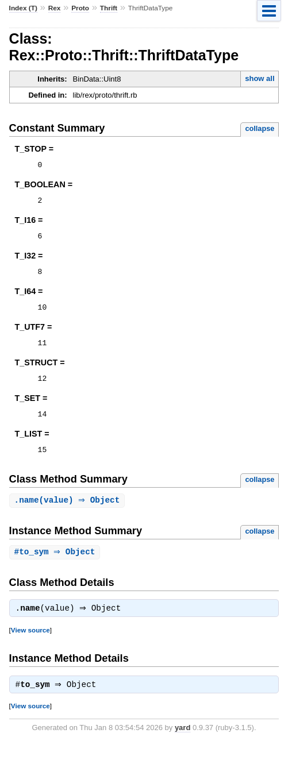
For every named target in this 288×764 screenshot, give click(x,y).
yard (182, 746)
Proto (80, 8)
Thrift (108, 8)
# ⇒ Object (56, 568)
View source (30, 647)
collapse (259, 128)
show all (259, 78)
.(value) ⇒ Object (68, 516)
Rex (54, 8)
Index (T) (23, 8)
